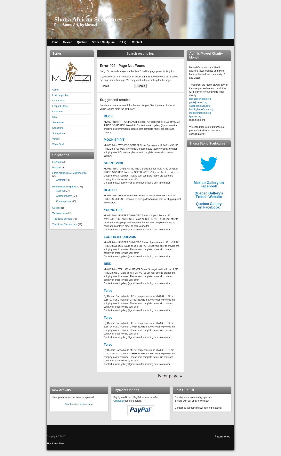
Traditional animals (62, 218)
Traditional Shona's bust (64, 224)
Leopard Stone (60, 106)
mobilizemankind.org (200, 113)
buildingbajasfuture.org (201, 109)
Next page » (170, 375)
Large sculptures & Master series (69, 173)
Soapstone (57, 128)
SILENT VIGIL (114, 163)
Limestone (57, 111)
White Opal (58, 144)
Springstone (58, 133)
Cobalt (55, 89)
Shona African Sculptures (88, 19)
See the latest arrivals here (79, 404)
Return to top (222, 436)
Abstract (60, 180)
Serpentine (58, 122)
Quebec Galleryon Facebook (209, 205)
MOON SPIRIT (114, 139)
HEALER (110, 190)
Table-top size (59, 213)
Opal (54, 117)
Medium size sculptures (64, 186)
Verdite (56, 139)
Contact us (118, 400)
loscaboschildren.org (200, 99)
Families (56, 167)
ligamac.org (195, 116)
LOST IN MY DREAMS (120, 236)
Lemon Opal (58, 100)
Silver (61, 443)
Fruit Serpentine (60, 95)
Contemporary (63, 201)
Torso (108, 290)
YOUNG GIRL (114, 209)
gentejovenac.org (198, 102)
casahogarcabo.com (199, 106)
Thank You (53, 443)
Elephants (57, 162)
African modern (64, 196)
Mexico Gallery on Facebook (209, 184)
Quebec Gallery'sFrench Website (209, 195)
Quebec (56, 208)
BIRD (107, 263)
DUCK (108, 116)
